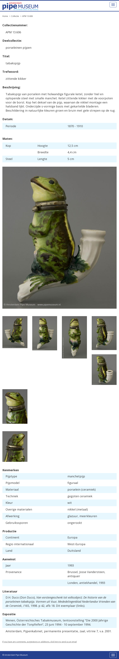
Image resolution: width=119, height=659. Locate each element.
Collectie (15, 16)
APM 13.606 (27, 16)
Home (5, 16)
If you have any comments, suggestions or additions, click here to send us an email (39, 641)
